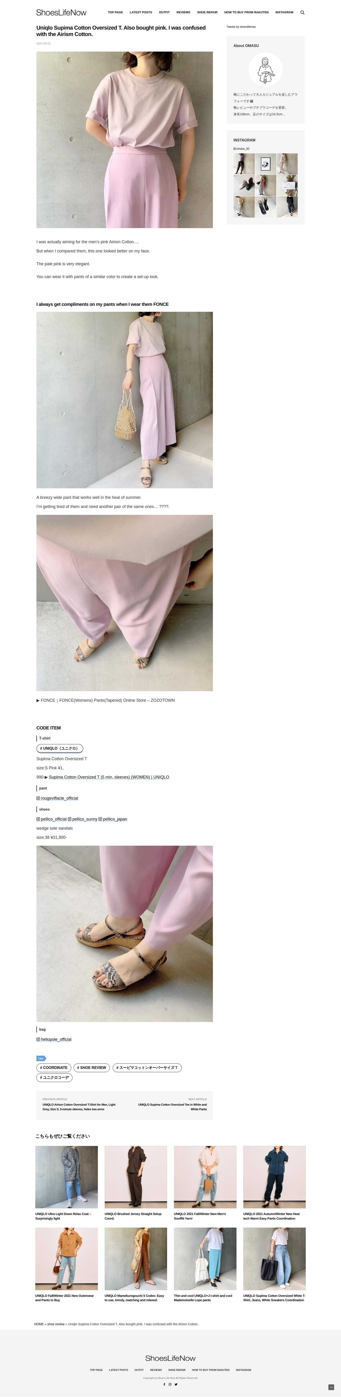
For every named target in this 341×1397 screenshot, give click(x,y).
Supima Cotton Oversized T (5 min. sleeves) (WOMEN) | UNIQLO (109, 777)
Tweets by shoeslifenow (241, 26)
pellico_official (51, 819)
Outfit (164, 12)
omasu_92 (241, 148)
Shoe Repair (207, 12)
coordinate (55, 1068)
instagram (284, 12)
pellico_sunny (82, 819)
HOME (39, 1324)
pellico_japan (113, 819)
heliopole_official (54, 1039)
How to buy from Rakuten (246, 12)
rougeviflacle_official (57, 798)
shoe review (93, 1068)
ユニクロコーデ (56, 1078)
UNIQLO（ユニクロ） (61, 748)
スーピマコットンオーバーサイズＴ (148, 1068)
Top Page (115, 12)
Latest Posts (141, 12)
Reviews (183, 12)
